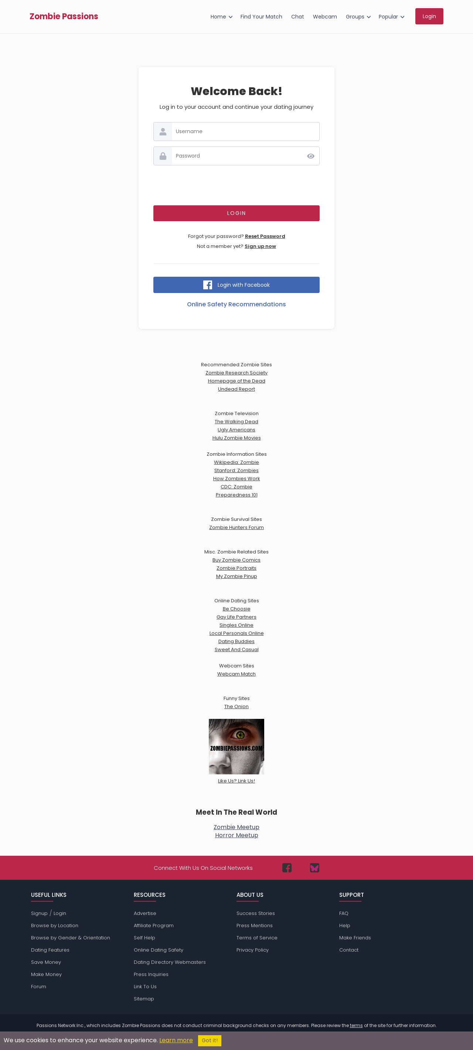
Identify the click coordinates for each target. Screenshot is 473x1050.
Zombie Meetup (236, 827)
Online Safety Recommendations (236, 304)
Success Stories (255, 913)
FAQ (343, 913)
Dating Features (50, 949)
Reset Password (265, 236)
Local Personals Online (237, 633)
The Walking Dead (236, 421)
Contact (348, 949)
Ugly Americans (236, 429)
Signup (39, 913)
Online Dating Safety (158, 949)
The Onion (236, 706)
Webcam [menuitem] (325, 16)
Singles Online (236, 625)
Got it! (210, 1040)
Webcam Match (236, 673)
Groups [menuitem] (355, 16)
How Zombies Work (236, 478)
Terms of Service (257, 937)
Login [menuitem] (429, 16)
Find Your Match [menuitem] (261, 16)
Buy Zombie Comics (236, 559)
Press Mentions (254, 925)
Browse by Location (54, 925)
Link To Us (145, 986)
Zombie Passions (64, 16)
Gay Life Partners (236, 616)
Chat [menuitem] (297, 16)
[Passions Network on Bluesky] (314, 867)
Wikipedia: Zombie (236, 462)
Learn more (176, 1040)
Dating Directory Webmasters (170, 962)
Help (344, 925)
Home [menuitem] (218, 16)
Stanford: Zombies (236, 470)
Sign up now (260, 246)
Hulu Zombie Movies (236, 437)
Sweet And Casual (237, 649)
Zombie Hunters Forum (236, 527)
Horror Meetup (236, 835)
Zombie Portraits (236, 568)
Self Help (144, 937)
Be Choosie (237, 608)
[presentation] (236, 185)
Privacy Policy (252, 949)
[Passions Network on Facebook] (287, 867)
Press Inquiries (151, 974)
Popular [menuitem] (388, 16)
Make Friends (355, 937)
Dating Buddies (236, 641)
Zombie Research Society (236, 372)
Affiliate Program (154, 925)
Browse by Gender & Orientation (70, 937)
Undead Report (236, 389)
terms (356, 1025)
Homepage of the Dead (236, 380)
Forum (38, 986)
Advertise (145, 913)
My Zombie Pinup (236, 576)
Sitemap (144, 998)
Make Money (46, 974)
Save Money (46, 962)
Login (60, 913)
